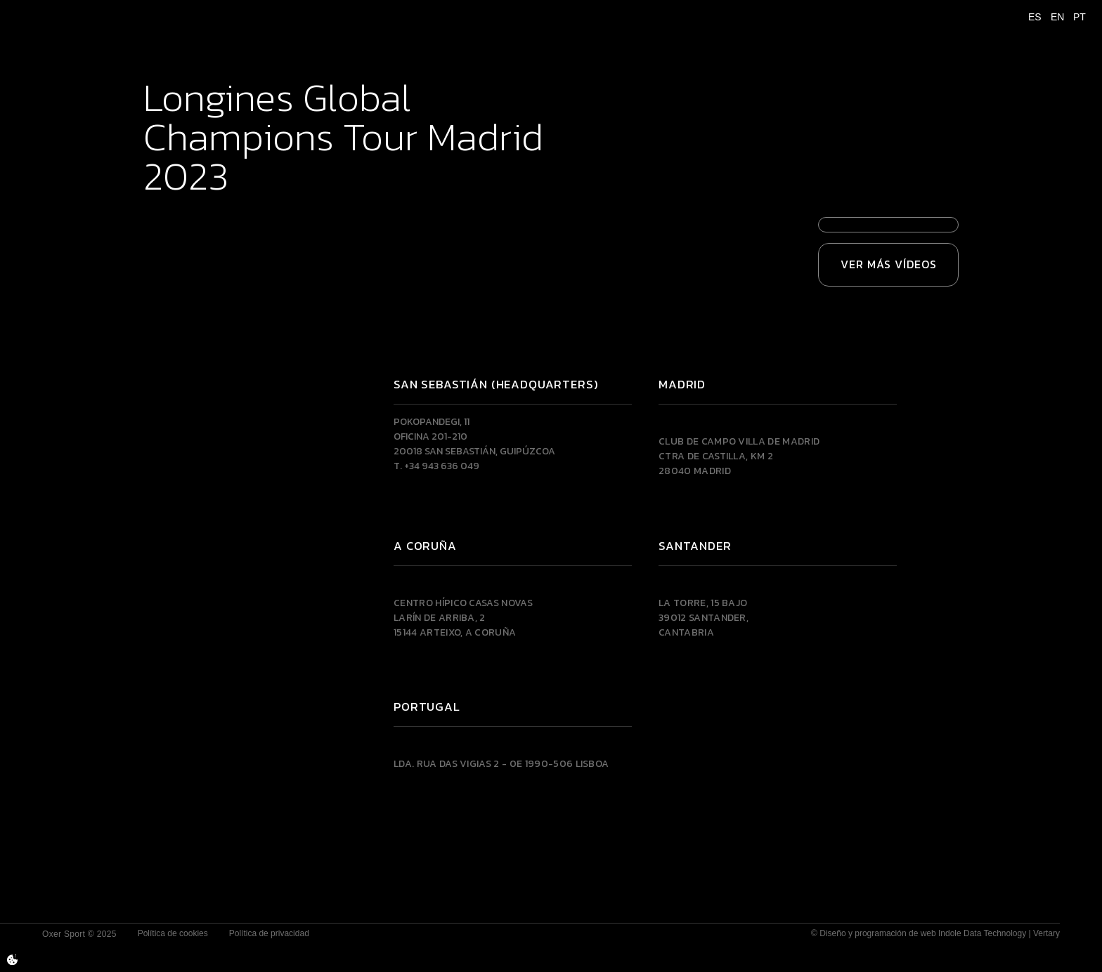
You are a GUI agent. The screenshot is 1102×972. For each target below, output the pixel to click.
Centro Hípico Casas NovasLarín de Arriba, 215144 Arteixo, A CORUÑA (463, 618)
